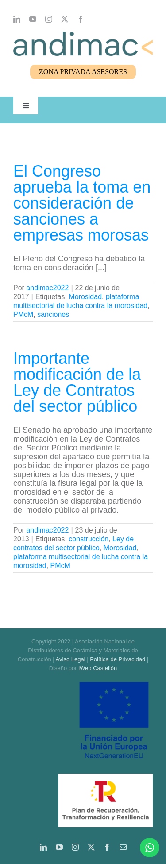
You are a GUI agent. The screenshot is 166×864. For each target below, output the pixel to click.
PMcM (23, 314)
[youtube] (32, 19)
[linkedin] (16, 19)
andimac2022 (47, 288)
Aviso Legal (70, 659)
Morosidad (85, 296)
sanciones (53, 314)
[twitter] (64, 19)
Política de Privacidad (117, 659)
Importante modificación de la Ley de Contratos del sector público (77, 382)
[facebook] (80, 19)
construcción (88, 539)
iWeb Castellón (97, 668)
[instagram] (48, 19)
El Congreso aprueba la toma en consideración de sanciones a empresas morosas (82, 203)
